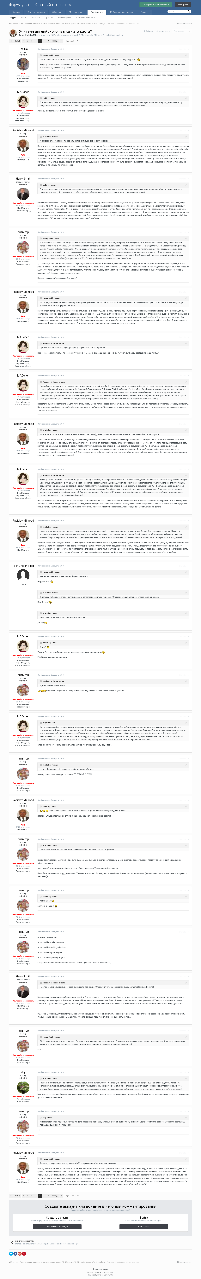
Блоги (23, 18)
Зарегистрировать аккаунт (57, 1227)
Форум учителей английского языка (40, 4)
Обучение (56, 12)
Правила (49, 18)
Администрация (64, 18)
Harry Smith (23, 178)
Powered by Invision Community (100, 1275)
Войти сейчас (143, 1227)
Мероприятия (76, 12)
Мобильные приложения (121, 12)
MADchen (23, 92)
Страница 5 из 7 (72, 41)
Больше (144, 12)
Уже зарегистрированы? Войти (155, 4)
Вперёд (54, 41)
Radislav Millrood (32, 35)
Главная (16, 12)
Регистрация (183, 4)
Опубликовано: (50, 49)
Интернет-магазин (36, 12)
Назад (17, 41)
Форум (12, 18)
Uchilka (23, 49)
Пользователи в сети (85, 18)
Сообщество (97, 12)
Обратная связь (100, 1269)
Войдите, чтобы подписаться (158, 31)
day (23, 1072)
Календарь (35, 18)
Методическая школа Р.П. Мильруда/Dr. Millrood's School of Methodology (90, 35)
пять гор (23, 232)
